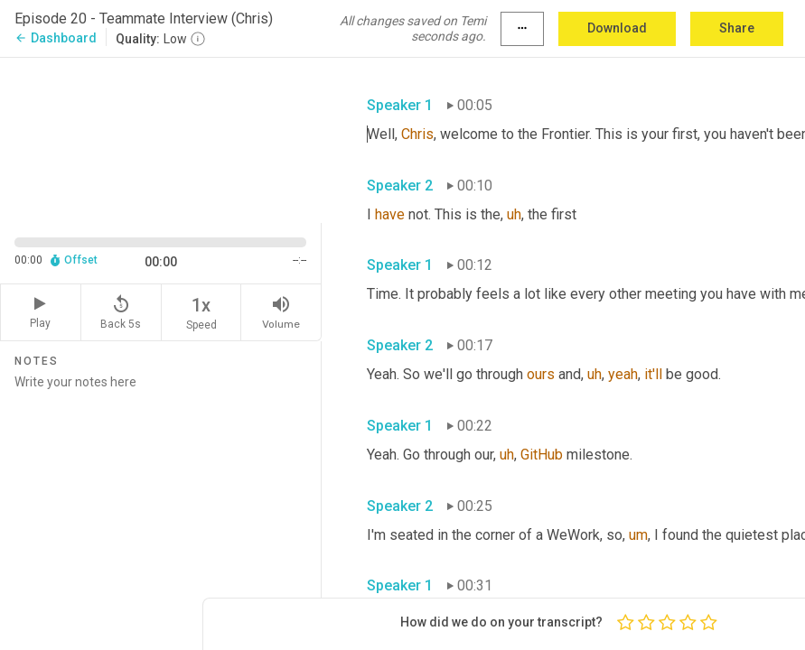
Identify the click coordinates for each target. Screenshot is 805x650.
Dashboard (55, 38)
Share (736, 28)
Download (617, 28)
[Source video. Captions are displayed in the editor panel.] (161, 138)
